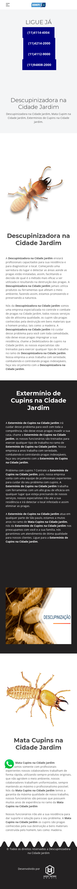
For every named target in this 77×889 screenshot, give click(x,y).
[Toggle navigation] (8, 4)
